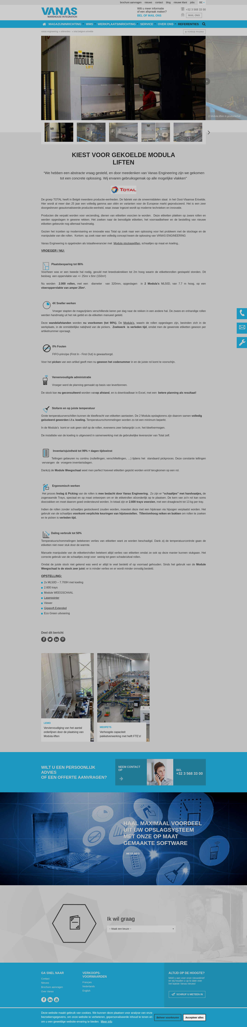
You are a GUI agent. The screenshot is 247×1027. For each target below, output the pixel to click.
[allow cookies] (194, 1017)
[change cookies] (167, 1017)
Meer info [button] (106, 1021)
